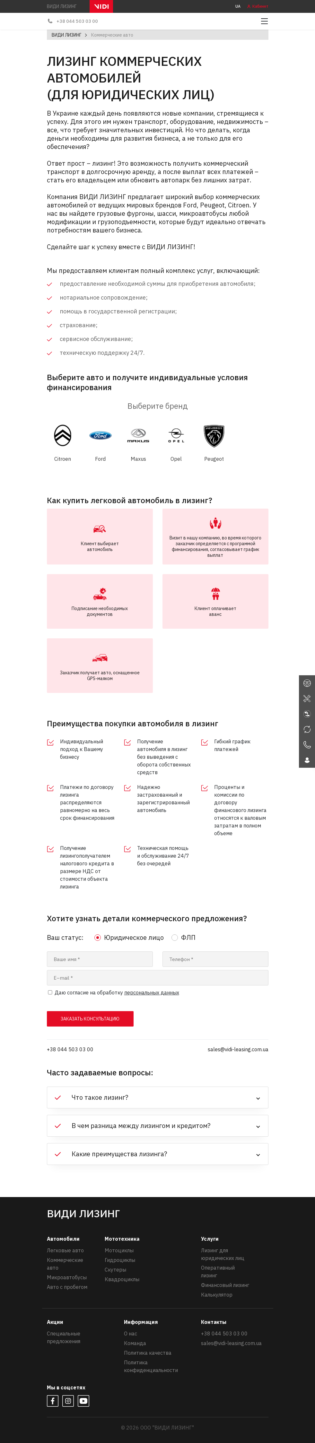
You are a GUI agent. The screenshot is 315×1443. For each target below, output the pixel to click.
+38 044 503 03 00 (70, 21)
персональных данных (151, 992)
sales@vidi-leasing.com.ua (238, 1049)
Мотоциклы (119, 1250)
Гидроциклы (120, 1260)
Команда (135, 1343)
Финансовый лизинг (225, 1285)
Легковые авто (65, 1250)
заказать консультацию (90, 1019)
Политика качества (147, 1353)
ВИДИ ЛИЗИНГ (67, 35)
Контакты (213, 1322)
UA (238, 6)
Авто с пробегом (67, 1287)
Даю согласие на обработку (117, 992)
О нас (130, 1333)
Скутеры (115, 1269)
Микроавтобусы (67, 1277)
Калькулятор (216, 1294)
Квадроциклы (122, 1279)
